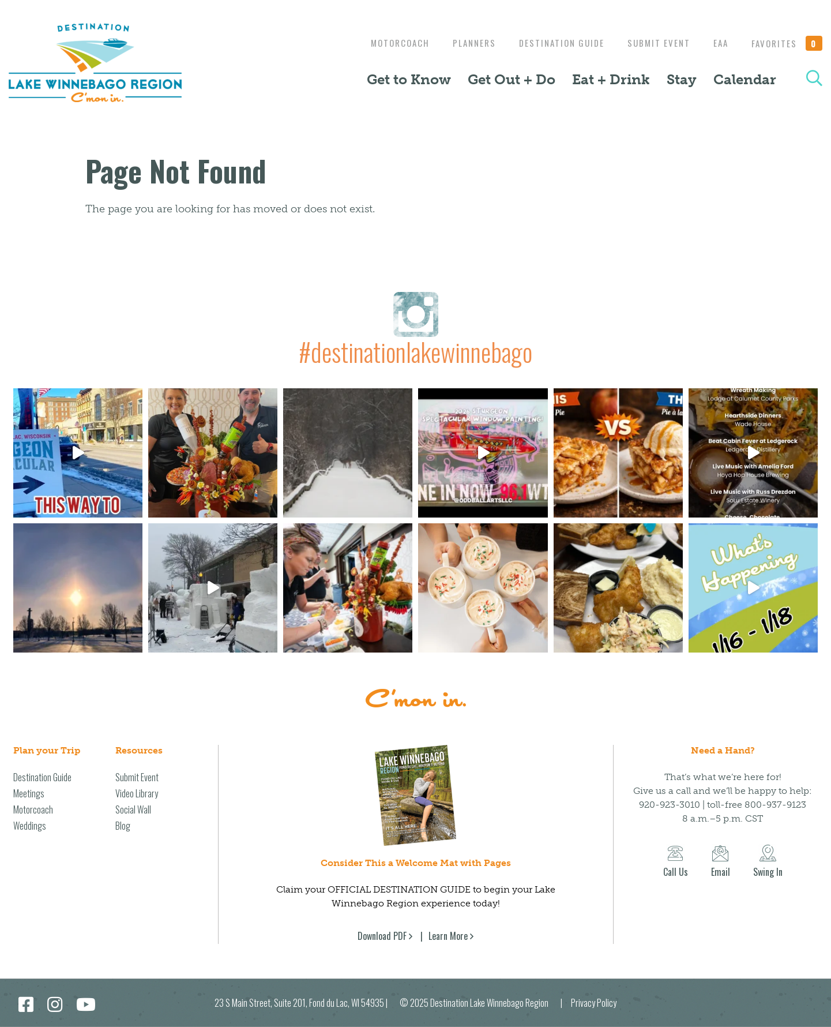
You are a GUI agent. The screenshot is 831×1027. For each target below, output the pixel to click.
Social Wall (133, 809)
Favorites (787, 43)
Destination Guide (553, 42)
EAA (717, 42)
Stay (682, 79)
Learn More (448, 936)
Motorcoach (385, 42)
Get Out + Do (511, 79)
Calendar (744, 79)
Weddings (29, 826)
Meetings (28, 793)
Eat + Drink (611, 79)
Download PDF (382, 936)
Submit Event (653, 42)
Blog (122, 826)
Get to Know (409, 79)
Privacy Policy (593, 1003)
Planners (462, 42)
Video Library (136, 793)
